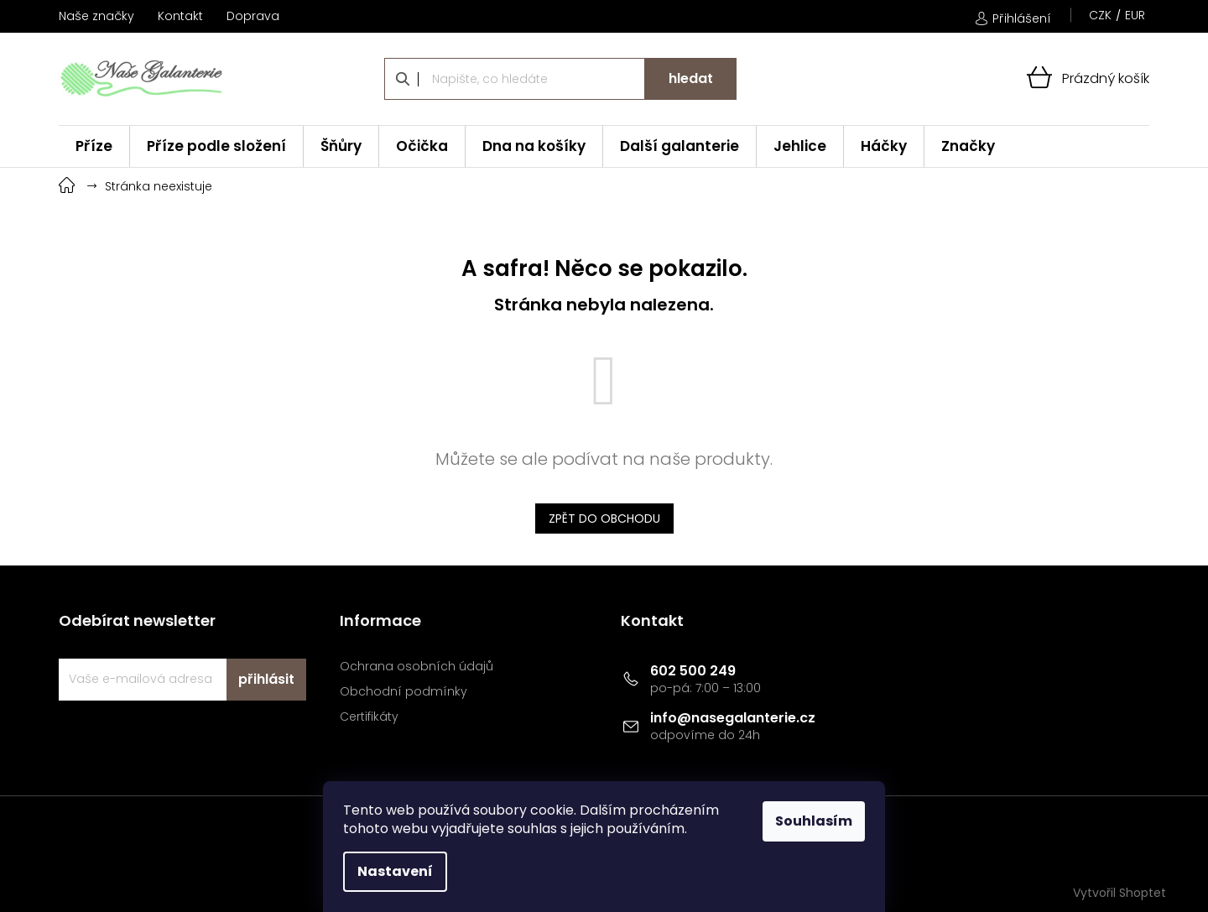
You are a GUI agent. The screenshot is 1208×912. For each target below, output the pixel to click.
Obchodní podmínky (403, 692)
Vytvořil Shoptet (1119, 892)
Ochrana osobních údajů (416, 667)
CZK (1100, 15)
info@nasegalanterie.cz (732, 717)
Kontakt (180, 16)
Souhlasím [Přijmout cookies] (813, 821)
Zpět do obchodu (604, 518)
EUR (1135, 15)
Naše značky (96, 16)
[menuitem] (94, 146)
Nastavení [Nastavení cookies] (395, 871)
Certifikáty (369, 717)
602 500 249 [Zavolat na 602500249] (693, 670)
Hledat (691, 78)
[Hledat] (560, 79)
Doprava (252, 16)
